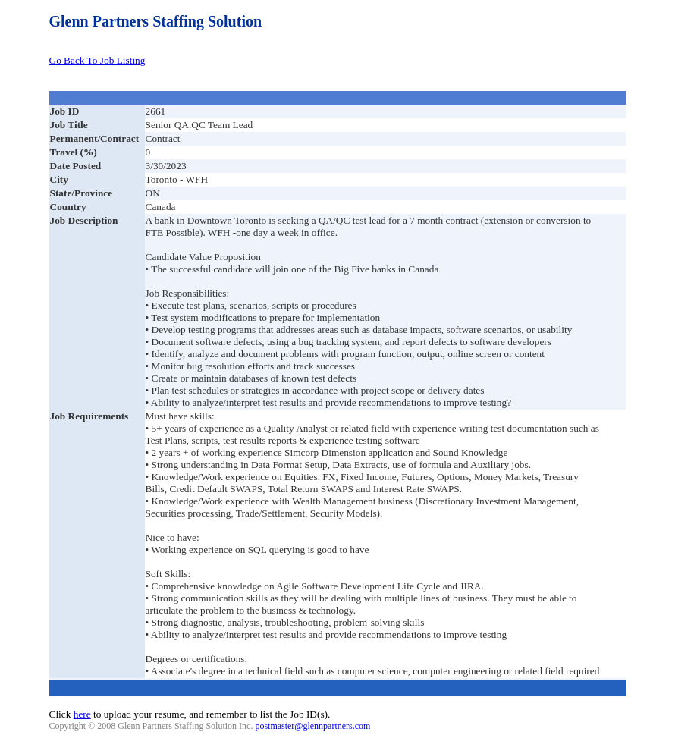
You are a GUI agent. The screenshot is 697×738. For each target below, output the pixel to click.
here (82, 714)
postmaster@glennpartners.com (312, 726)
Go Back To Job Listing (97, 60)
